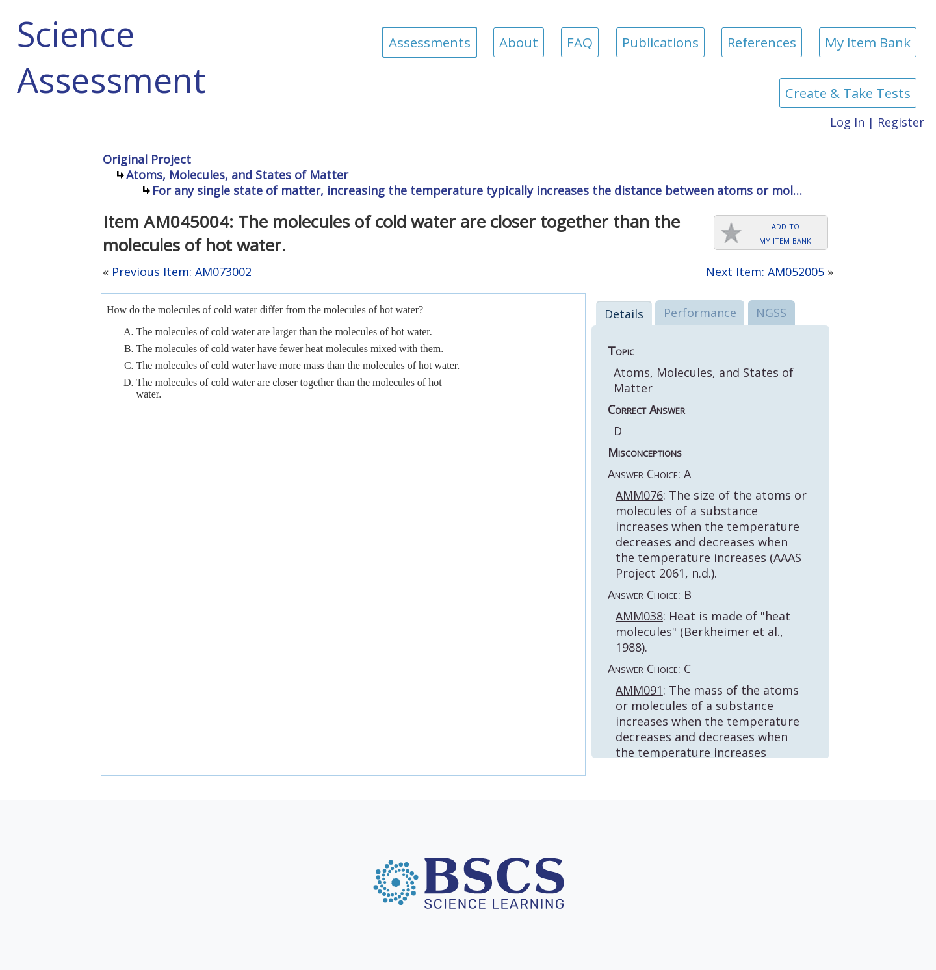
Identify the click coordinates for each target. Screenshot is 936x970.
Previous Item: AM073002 (182, 271)
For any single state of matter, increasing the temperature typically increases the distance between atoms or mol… (477, 190)
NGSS (771, 312)
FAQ (580, 42)
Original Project (147, 159)
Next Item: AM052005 (765, 271)
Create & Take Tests (848, 93)
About (518, 42)
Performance (700, 312)
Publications (660, 42)
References (761, 42)
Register (901, 122)
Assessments (430, 42)
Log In (847, 122)
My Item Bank (868, 42)
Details (624, 314)
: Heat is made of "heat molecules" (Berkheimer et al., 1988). (703, 631)
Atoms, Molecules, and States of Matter (237, 175)
